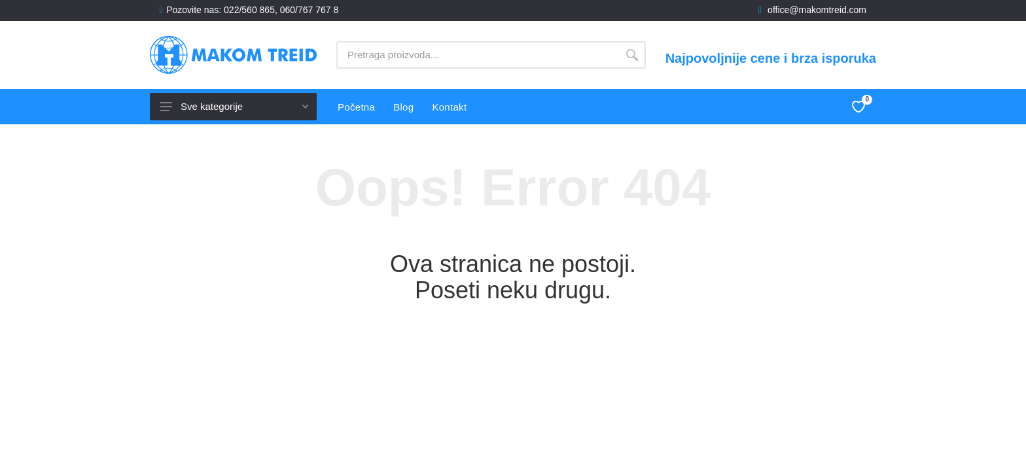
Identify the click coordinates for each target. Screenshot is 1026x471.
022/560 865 (249, 10)
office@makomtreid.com (817, 10)
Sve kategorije (234, 106)
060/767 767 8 (309, 10)
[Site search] (477, 55)
